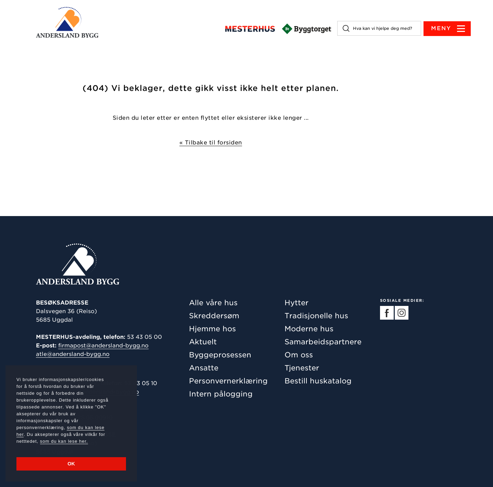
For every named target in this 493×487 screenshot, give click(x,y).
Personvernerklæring (228, 381)
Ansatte (203, 368)
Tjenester (302, 368)
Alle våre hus (213, 302)
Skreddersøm (214, 315)
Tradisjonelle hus (316, 315)
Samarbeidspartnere (323, 341)
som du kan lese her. (64, 441)
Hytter (296, 302)
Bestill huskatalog (318, 381)
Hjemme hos (212, 328)
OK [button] (71, 463)
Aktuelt (203, 341)
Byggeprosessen (220, 355)
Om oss (299, 355)
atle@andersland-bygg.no (73, 354)
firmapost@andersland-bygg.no (103, 345)
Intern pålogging (221, 394)
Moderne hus (309, 328)
